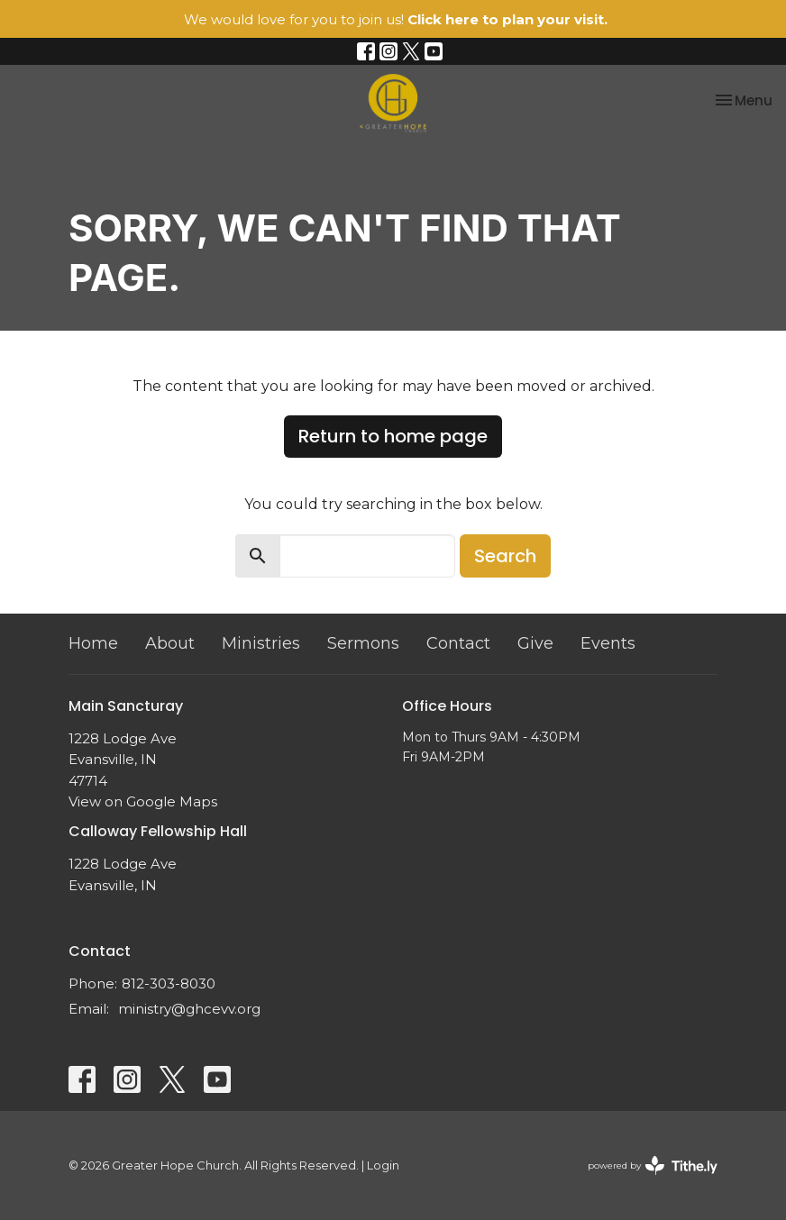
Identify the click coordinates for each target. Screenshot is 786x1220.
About (170, 643)
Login (383, 1165)
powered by (652, 1165)
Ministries (261, 643)
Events (607, 643)
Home (93, 643)
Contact (458, 643)
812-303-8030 (168, 983)
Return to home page (393, 436)
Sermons (363, 643)
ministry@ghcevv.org (189, 1008)
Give (535, 643)
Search (505, 556)
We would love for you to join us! (396, 19)
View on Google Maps (143, 801)
